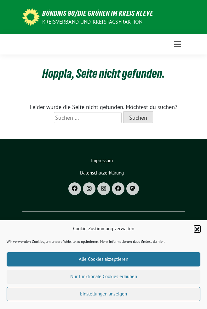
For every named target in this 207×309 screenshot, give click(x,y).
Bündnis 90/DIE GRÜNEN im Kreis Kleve (97, 13)
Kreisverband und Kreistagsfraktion (92, 21)
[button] (197, 231)
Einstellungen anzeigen (103, 296)
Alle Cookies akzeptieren (103, 262)
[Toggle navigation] (177, 44)
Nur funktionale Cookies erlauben (103, 279)
